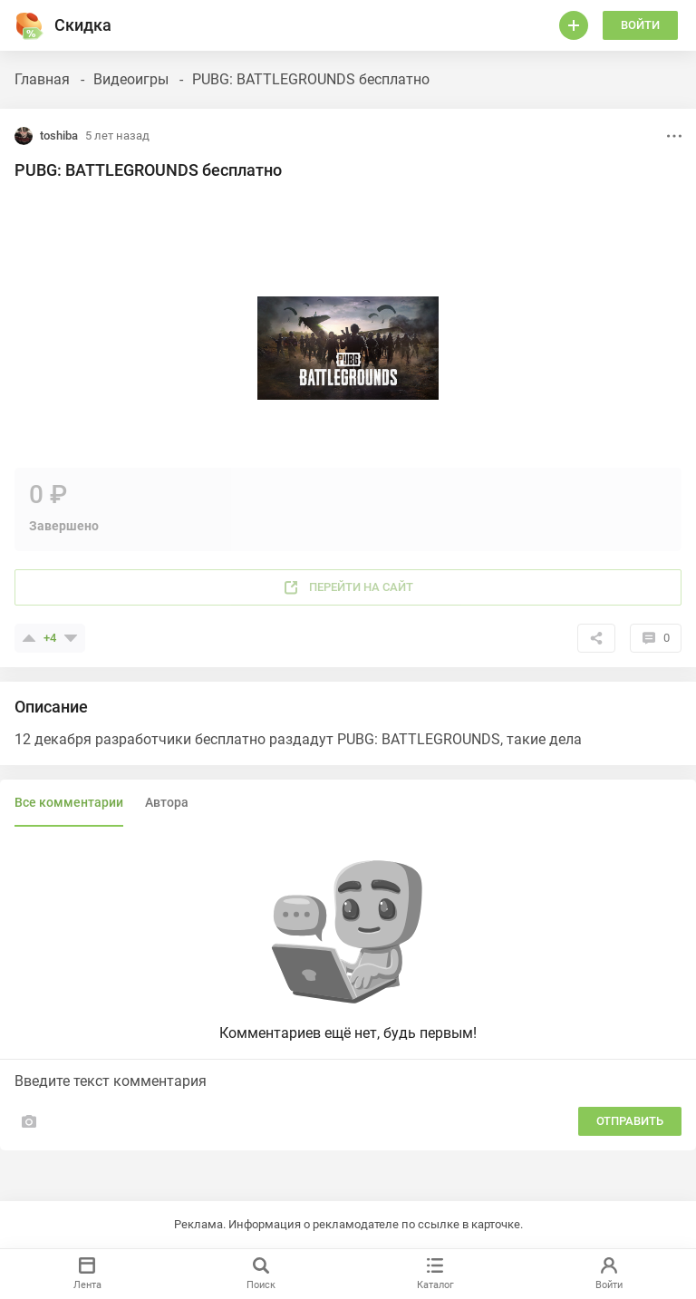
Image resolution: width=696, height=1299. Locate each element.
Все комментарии (68, 802)
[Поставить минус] (71, 638)
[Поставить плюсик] (29, 638)
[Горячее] (29, 25)
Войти (640, 25)
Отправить (629, 1121)
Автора (166, 802)
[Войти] (573, 25)
